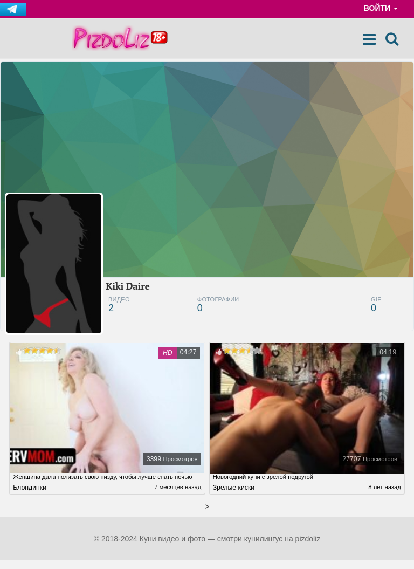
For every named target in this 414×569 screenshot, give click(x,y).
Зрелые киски (234, 493)
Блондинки (29, 495)
